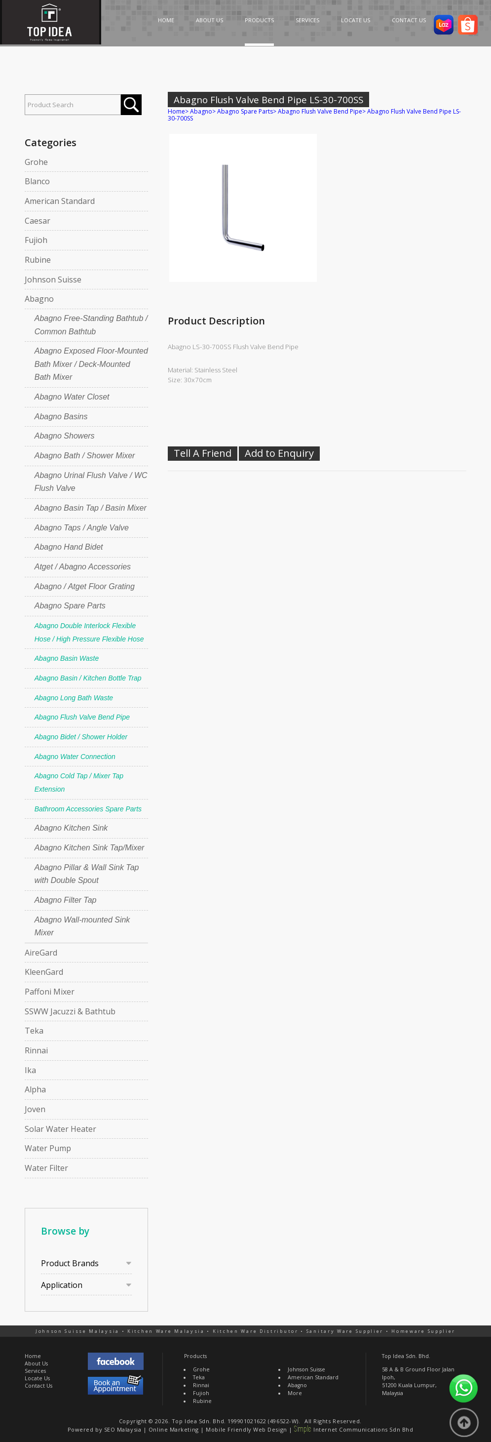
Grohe (36, 162)
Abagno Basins (61, 416)
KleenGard (44, 971)
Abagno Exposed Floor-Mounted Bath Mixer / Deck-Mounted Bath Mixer (91, 364)
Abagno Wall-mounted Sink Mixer (82, 926)
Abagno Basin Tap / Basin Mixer (91, 508)
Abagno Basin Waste (67, 658)
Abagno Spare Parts (70, 605)
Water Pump (48, 1148)
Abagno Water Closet (72, 397)
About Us (36, 1363)
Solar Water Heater (60, 1128)
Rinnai (36, 1050)
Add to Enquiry (279, 453)
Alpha (35, 1089)
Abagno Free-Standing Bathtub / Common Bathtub (91, 325)
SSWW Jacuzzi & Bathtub (70, 1011)
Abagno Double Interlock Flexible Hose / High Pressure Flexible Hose (89, 632)
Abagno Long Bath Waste (74, 698)
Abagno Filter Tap (66, 900)
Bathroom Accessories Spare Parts (88, 809)
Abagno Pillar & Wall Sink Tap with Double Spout (87, 874)
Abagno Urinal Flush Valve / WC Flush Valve (91, 482)
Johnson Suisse (53, 279)
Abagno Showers (65, 436)
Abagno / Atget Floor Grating (85, 586)
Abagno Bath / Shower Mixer (85, 455)
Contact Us (38, 1385)
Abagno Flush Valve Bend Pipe (82, 717)
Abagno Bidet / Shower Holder (81, 737)
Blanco (37, 181)
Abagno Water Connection (75, 757)
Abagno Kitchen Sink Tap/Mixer (90, 847)
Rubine (38, 259)
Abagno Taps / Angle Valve (82, 527)
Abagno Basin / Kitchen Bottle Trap (88, 678)
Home (176, 111)
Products (195, 1356)
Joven (35, 1109)
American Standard (60, 201)
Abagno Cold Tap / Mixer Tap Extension (79, 782)
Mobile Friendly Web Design (246, 1429)
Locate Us (37, 1378)
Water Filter (46, 1167)
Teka (34, 1030)
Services (35, 1370)
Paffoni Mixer (50, 991)
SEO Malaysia (123, 1429)
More (295, 1393)
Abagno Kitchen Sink (71, 828)
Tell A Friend (202, 453)
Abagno (39, 298)
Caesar (37, 220)
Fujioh (36, 240)
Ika (30, 1070)
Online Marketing (174, 1429)
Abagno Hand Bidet (69, 547)
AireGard (41, 952)
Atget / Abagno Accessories (83, 566)
